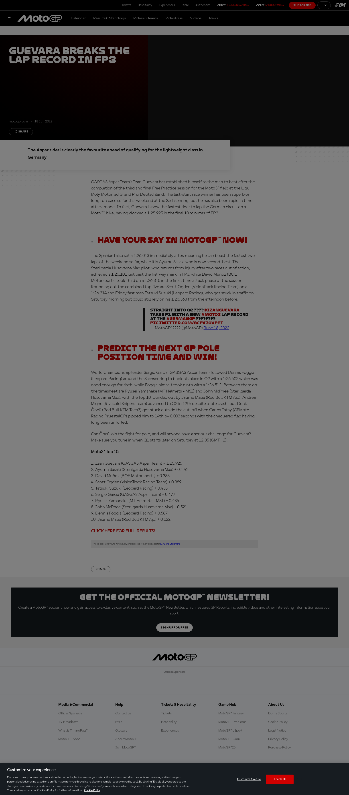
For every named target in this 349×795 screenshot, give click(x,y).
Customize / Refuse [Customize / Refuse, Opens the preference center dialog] (249, 779)
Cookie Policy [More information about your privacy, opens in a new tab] (92, 790)
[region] (174, 779)
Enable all (280, 779)
